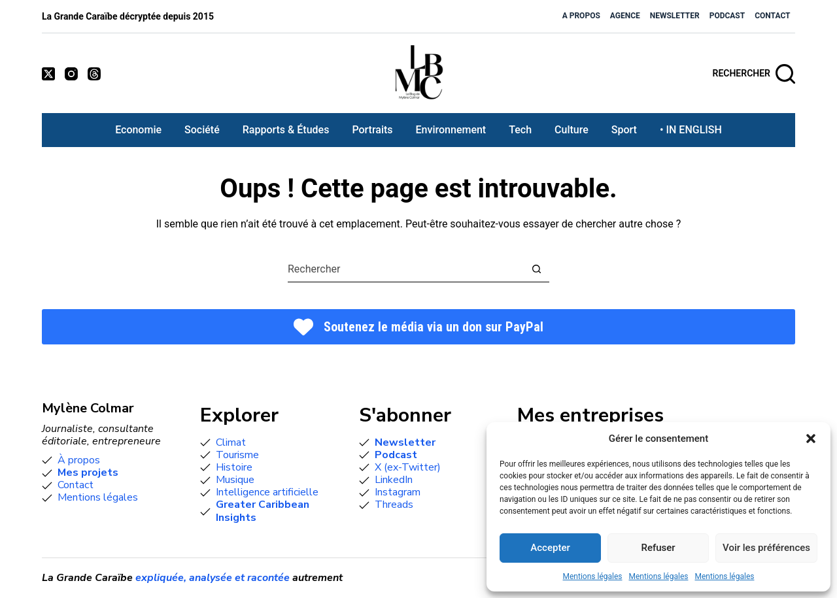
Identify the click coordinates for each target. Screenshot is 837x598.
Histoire (234, 467)
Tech (520, 130)
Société (202, 130)
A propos (581, 15)
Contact (772, 15)
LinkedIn (394, 480)
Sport (624, 130)
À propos (79, 460)
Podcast (727, 15)
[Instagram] (71, 73)
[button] (810, 438)
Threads (394, 504)
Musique (235, 480)
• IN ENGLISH (691, 130)
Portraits (372, 130)
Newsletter (675, 15)
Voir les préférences (766, 548)
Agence (625, 15)
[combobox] (406, 269)
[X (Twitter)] (48, 73)
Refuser (658, 548)
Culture (572, 130)
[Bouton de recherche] (536, 269)
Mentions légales (593, 576)
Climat (231, 442)
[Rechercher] (754, 74)
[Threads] (94, 73)
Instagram (397, 492)
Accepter (550, 548)
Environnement (451, 130)
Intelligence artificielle (267, 492)
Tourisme (237, 455)
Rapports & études (286, 130)
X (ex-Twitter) (408, 467)
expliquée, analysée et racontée (212, 578)
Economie (138, 130)
